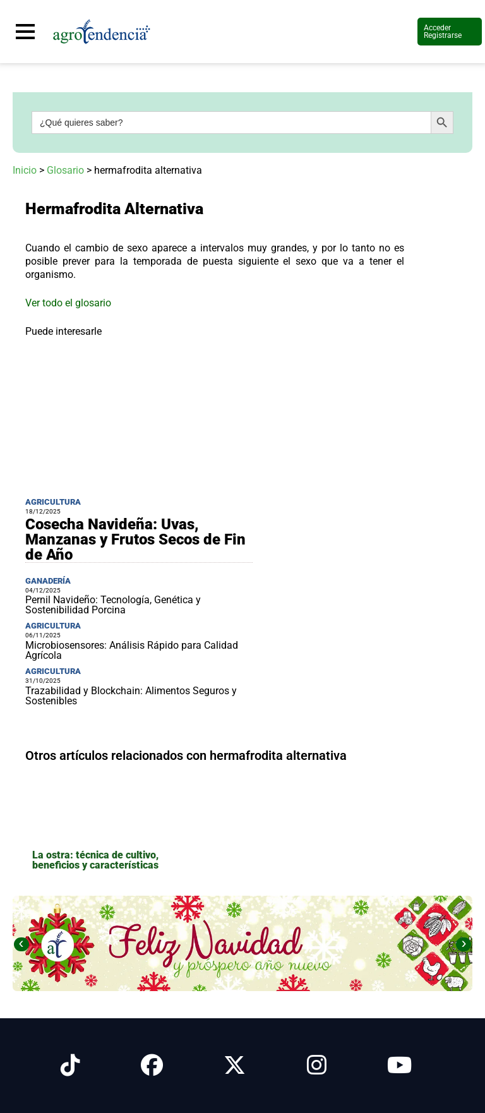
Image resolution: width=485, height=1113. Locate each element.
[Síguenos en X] (235, 1065)
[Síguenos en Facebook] (152, 1065)
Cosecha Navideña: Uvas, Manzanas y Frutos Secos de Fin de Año (135, 539)
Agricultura (53, 502)
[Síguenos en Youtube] (399, 1065)
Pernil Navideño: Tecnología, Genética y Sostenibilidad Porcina (113, 605)
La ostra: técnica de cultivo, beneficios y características (95, 860)
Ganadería (48, 581)
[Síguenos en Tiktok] (70, 1065)
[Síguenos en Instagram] (316, 1065)
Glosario (65, 170)
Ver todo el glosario (68, 303)
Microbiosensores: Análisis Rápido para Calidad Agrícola (131, 650)
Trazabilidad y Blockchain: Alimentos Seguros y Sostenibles (131, 696)
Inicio (25, 170)
